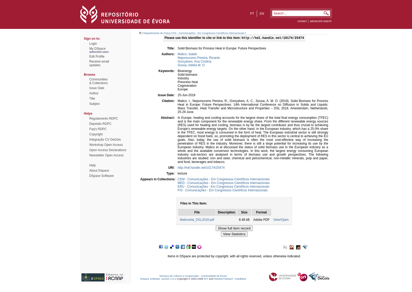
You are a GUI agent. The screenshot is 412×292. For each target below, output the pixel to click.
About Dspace (99, 170)
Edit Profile (97, 56)
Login (93, 43)
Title (92, 98)
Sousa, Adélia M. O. (191, 66)
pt (252, 14)
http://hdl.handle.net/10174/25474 (201, 168)
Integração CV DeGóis (105, 139)
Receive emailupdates (99, 63)
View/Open (281, 220)
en (262, 14)
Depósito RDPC (100, 124)
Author (94, 93)
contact (302, 21)
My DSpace (97, 48)
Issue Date (96, 88)
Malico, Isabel (187, 55)
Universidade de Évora (214, 276)
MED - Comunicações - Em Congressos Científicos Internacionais (224, 183)
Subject (94, 104)
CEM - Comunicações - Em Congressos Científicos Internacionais (224, 180)
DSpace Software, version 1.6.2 (158, 279)
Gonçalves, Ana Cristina (194, 62)
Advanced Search (321, 21)
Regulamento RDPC (103, 118)
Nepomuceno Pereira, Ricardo (199, 58)
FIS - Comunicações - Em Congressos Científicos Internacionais (208, 33)
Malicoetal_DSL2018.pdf (197, 220)
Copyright (96, 134)
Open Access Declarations (107, 150)
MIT (206, 279)
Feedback (240, 279)
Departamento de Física (156, 33)
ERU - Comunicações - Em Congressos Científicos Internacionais (223, 187)
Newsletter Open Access (106, 155)
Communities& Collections (98, 81)
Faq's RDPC (98, 129)
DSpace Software (101, 176)
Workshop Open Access (106, 145)
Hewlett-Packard (223, 279)
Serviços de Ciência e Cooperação (179, 276)
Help (92, 165)
